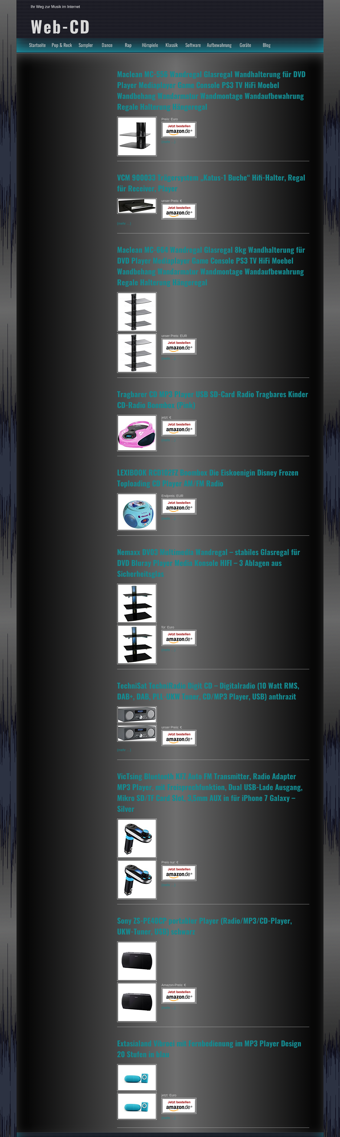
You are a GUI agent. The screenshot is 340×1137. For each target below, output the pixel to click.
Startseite (37, 44)
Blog (267, 44)
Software (193, 44)
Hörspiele (150, 44)
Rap (128, 44)
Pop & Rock (62, 44)
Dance (107, 44)
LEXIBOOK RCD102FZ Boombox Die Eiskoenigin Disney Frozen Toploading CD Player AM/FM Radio (207, 477)
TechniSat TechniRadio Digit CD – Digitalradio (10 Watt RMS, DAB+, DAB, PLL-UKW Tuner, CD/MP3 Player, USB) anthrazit (208, 691)
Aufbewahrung (219, 44)
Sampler (86, 44)
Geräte (245, 44)
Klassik (172, 44)
